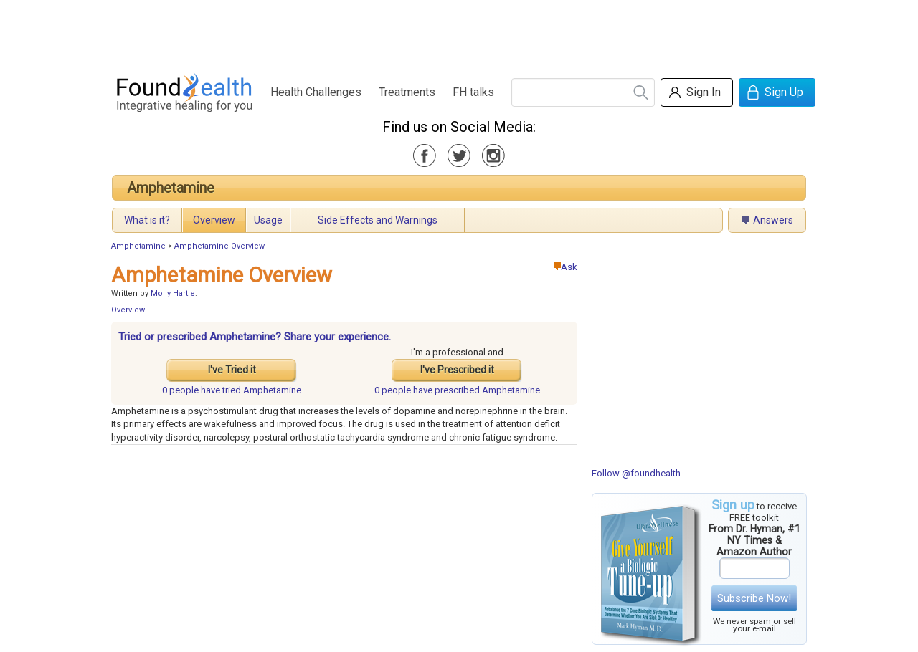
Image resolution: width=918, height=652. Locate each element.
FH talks (473, 92)
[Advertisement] (458, 32)
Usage (268, 220)
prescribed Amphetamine (457, 390)
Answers (773, 220)
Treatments (407, 92)
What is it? (147, 220)
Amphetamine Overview (219, 246)
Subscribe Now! (754, 598)
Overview (214, 220)
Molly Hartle (173, 293)
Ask (565, 267)
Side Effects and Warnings (377, 220)
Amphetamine (170, 187)
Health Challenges (315, 92)
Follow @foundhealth (636, 473)
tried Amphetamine (231, 390)
